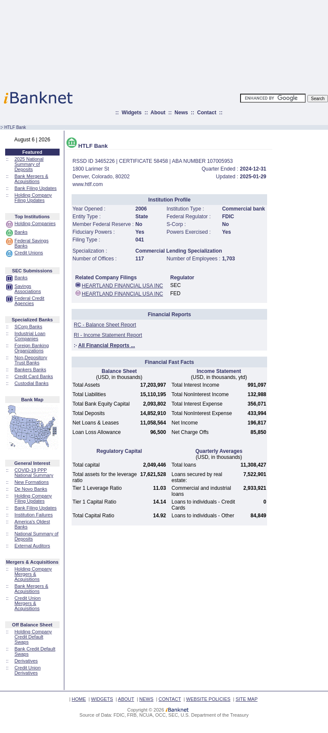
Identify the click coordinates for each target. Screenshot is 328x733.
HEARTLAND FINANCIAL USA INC (122, 286)
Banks (21, 232)
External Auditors (32, 545)
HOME (79, 699)
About (158, 113)
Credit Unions (29, 252)
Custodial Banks (32, 383)
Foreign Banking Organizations (32, 348)
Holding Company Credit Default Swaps (33, 636)
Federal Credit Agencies (30, 301)
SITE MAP (246, 699)
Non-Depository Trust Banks (31, 360)
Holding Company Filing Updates (33, 197)
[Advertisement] (201, 43)
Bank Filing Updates (36, 188)
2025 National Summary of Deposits (29, 164)
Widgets (132, 113)
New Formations (32, 482)
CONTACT (170, 699)
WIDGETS (102, 699)
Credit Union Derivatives (28, 670)
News (181, 113)
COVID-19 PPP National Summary (34, 472)
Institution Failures (34, 514)
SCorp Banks (28, 326)
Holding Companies (35, 223)
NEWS (146, 699)
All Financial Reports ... (106, 345)
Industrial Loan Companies (30, 336)
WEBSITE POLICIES (208, 699)
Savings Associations (28, 289)
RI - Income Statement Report (108, 335)
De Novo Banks (31, 489)
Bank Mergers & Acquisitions (31, 179)
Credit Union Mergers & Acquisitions (28, 603)
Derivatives (26, 660)
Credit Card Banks (34, 376)
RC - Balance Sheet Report (105, 325)
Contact (207, 113)
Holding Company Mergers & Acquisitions (33, 574)
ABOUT (126, 699)
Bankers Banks (30, 369)
